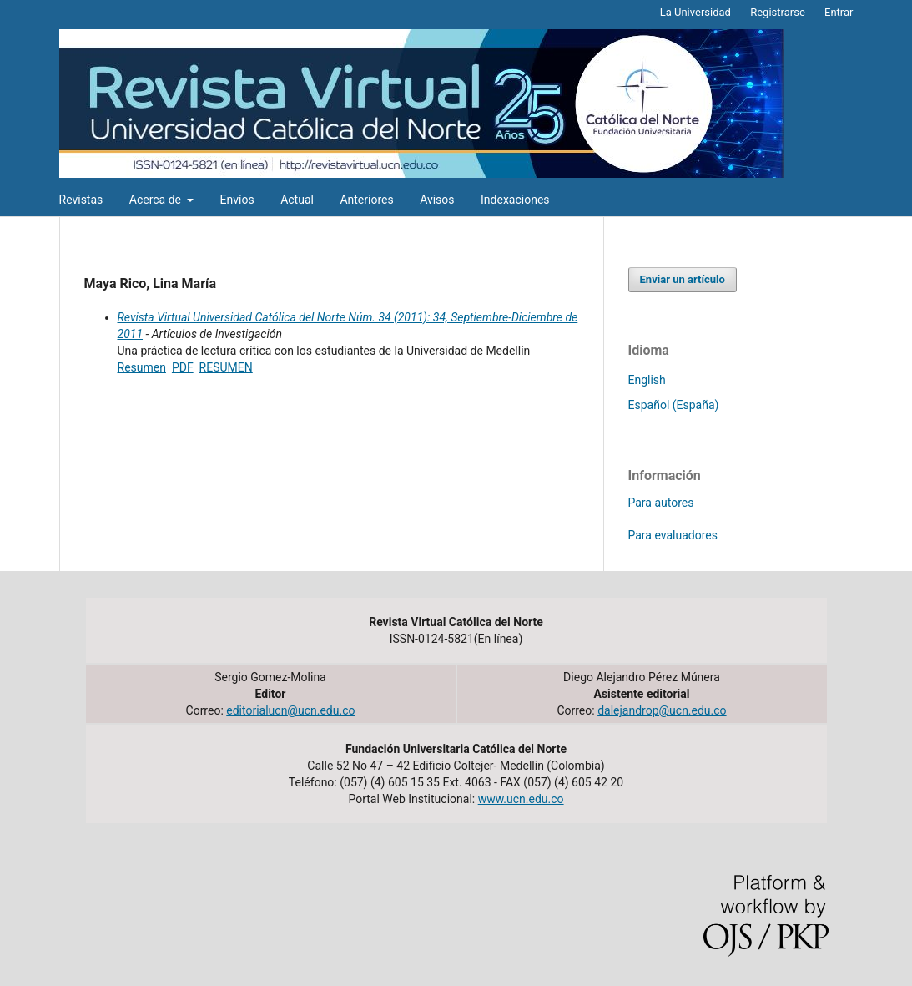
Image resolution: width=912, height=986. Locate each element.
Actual (297, 199)
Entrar (839, 12)
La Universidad (695, 12)
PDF (183, 367)
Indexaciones (515, 199)
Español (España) (673, 405)
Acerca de (156, 199)
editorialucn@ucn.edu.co (290, 710)
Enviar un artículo (682, 279)
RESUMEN (226, 367)
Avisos (437, 199)
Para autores (661, 502)
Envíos (236, 199)
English (647, 380)
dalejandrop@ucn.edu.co (661, 710)
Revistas (81, 199)
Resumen (142, 367)
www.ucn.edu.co (521, 799)
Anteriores (366, 199)
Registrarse (777, 12)
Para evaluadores (673, 535)
